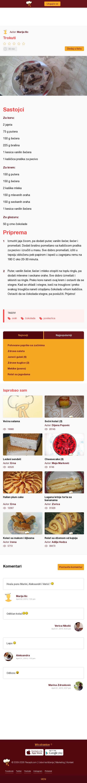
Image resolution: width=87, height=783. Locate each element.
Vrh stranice (42, 744)
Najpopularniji (64, 335)
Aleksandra (23, 655)
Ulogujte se (52, 4)
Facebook (9, 771)
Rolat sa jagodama (19, 374)
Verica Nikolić (63, 625)
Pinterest (48, 771)
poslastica (49, 318)
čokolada (30, 318)
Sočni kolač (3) (64, 413)
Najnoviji (23, 335)
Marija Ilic (22, 31)
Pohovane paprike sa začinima (26, 345)
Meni (43, 779)
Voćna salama (22, 413)
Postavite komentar (70, 567)
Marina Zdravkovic (59, 685)
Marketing (60, 762)
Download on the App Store (34, 752)
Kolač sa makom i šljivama (22, 529)
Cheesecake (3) (64, 451)
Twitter (19, 771)
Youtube (27, 771)
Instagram (37, 771)
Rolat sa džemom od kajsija (64, 529)
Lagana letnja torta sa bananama (64, 490)
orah (14, 318)
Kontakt (70, 762)
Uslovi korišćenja (46, 762)
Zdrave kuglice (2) (18, 362)
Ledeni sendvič (22, 451)
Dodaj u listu (74, 48)
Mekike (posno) (17, 368)
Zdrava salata (16, 351)
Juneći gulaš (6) (17, 356)
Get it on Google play (54, 752)
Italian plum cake (22, 490)
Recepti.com (6, 762)
